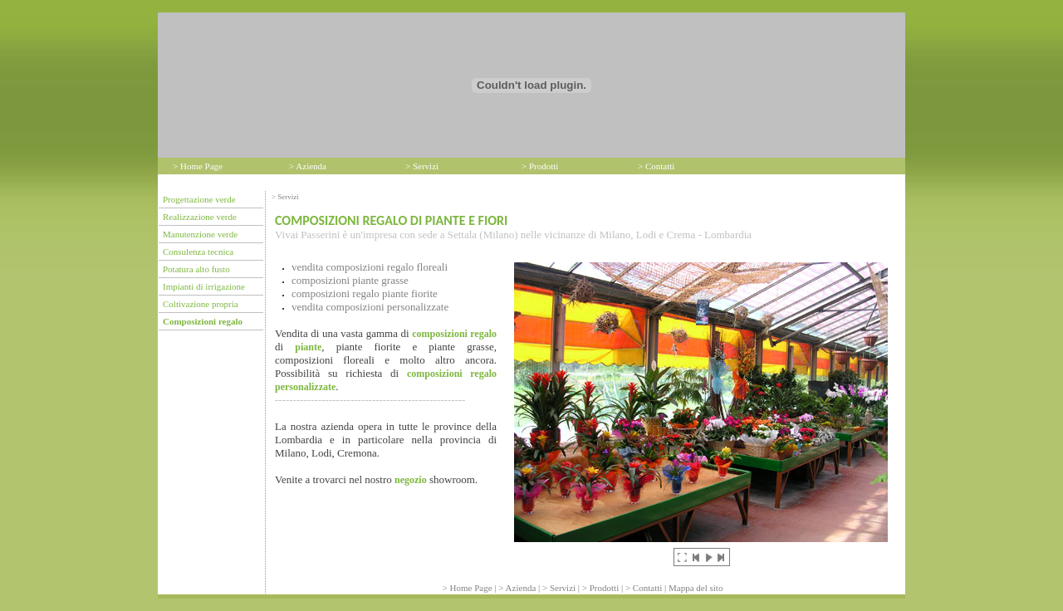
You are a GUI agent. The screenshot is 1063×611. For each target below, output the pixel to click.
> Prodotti (540, 166)
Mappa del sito (696, 588)
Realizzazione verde (200, 217)
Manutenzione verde (200, 234)
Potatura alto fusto (196, 269)
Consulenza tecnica (198, 252)
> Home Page (198, 166)
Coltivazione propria (200, 304)
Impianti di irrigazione (204, 286)
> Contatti (656, 166)
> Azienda (307, 166)
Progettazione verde (199, 199)
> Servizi (421, 166)
